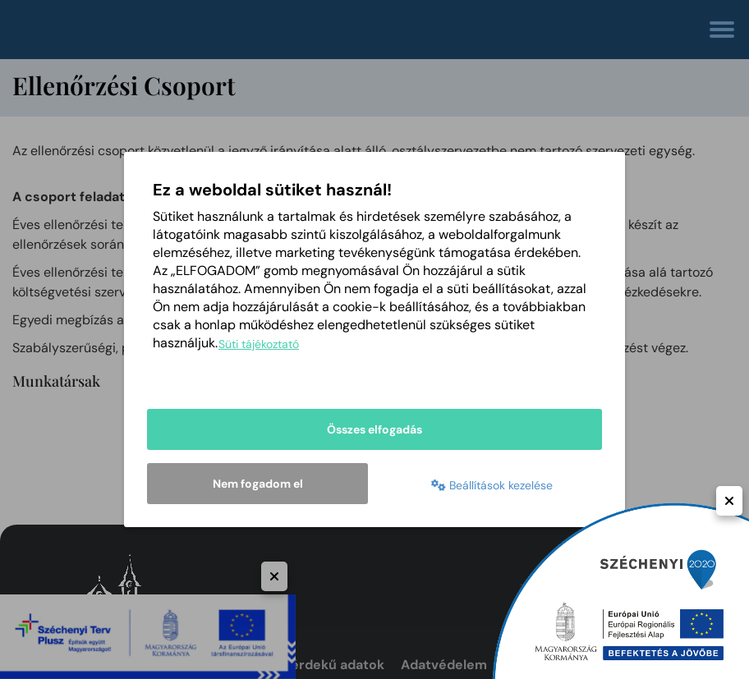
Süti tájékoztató (258, 344)
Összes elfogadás (374, 429)
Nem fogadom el (258, 483)
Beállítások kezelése (492, 485)
